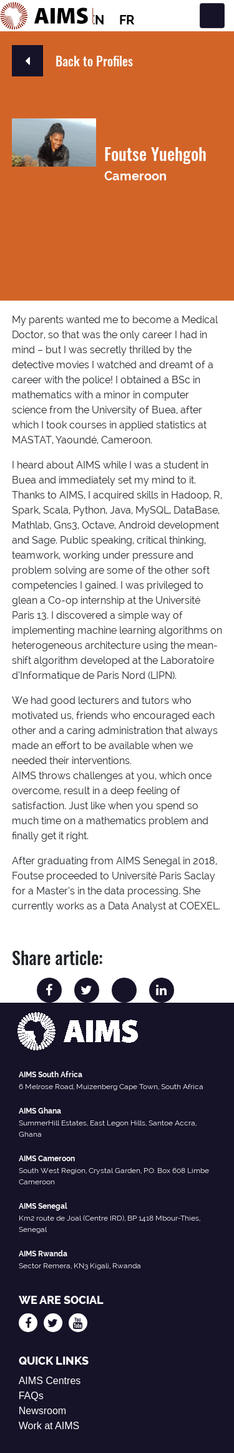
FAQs (31, 1395)
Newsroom (42, 1410)
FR (126, 20)
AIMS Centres (50, 1380)
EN (95, 20)
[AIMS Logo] (47, 15)
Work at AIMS (49, 1425)
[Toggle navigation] (212, 15)
